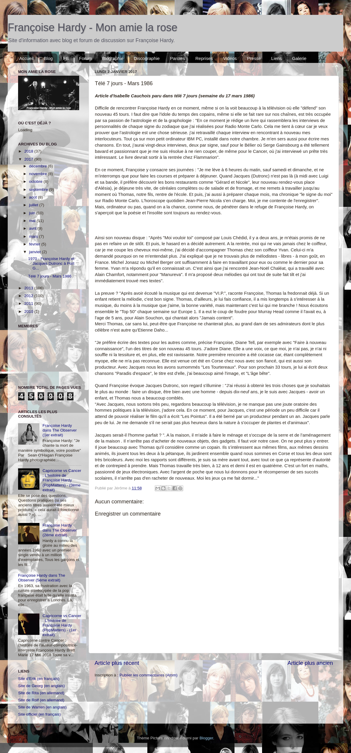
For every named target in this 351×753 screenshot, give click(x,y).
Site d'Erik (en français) (38, 678)
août (33, 197)
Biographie (113, 58)
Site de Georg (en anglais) (41, 686)
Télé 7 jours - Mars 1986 (49, 276)
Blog (48, 58)
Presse (254, 58)
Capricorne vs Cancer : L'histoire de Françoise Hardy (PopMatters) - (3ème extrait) (61, 480)
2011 (29, 303)
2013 (29, 288)
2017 (29, 159)
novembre (38, 174)
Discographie (147, 58)
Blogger (206, 738)
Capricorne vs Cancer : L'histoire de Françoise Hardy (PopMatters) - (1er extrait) (61, 625)
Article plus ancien (310, 663)
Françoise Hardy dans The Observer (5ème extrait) (41, 577)
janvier (35, 252)
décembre (38, 166)
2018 (29, 151)
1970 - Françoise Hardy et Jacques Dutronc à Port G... (51, 263)
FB (66, 58)
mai (33, 220)
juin (32, 213)
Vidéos (230, 58)
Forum (85, 58)
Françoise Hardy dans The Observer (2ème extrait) (59, 530)
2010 (29, 311)
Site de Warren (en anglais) (42, 707)
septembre (39, 189)
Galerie (299, 58)
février (35, 244)
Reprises (204, 58)
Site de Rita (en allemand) (41, 693)
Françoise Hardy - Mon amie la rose (92, 27)
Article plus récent (117, 663)
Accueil (26, 58)
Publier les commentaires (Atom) (148, 675)
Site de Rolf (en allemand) (41, 700)
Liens (276, 58)
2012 (29, 296)
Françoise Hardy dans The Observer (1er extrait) (59, 430)
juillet (34, 205)
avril (33, 228)
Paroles (177, 58)
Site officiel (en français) (39, 714)
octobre (36, 181)
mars (34, 236)
